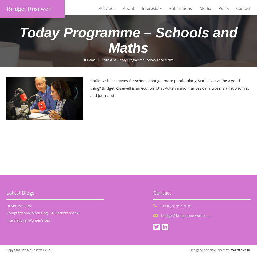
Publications (180, 8)
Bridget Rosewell (29, 8)
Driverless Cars (18, 205)
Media (205, 8)
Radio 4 (107, 60)
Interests (152, 8)
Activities (107, 8)
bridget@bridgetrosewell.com (181, 215)
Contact (243, 8)
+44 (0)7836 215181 (172, 205)
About (128, 8)
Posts (224, 8)
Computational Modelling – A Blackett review (42, 213)
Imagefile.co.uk (240, 250)
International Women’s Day (28, 220)
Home (89, 60)
